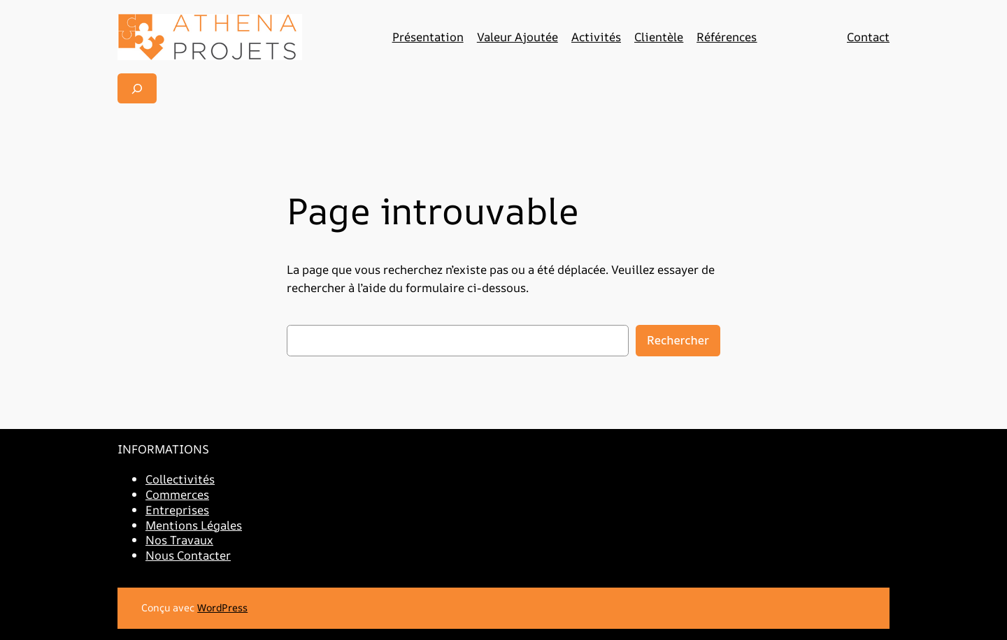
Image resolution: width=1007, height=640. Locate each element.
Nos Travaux (179, 540)
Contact (868, 37)
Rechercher (678, 340)
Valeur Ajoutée (517, 37)
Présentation (428, 37)
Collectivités (180, 479)
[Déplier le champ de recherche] (137, 88)
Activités (596, 37)
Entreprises (177, 510)
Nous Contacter (188, 555)
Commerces (177, 494)
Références (727, 37)
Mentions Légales (193, 525)
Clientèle (658, 37)
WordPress (222, 607)
